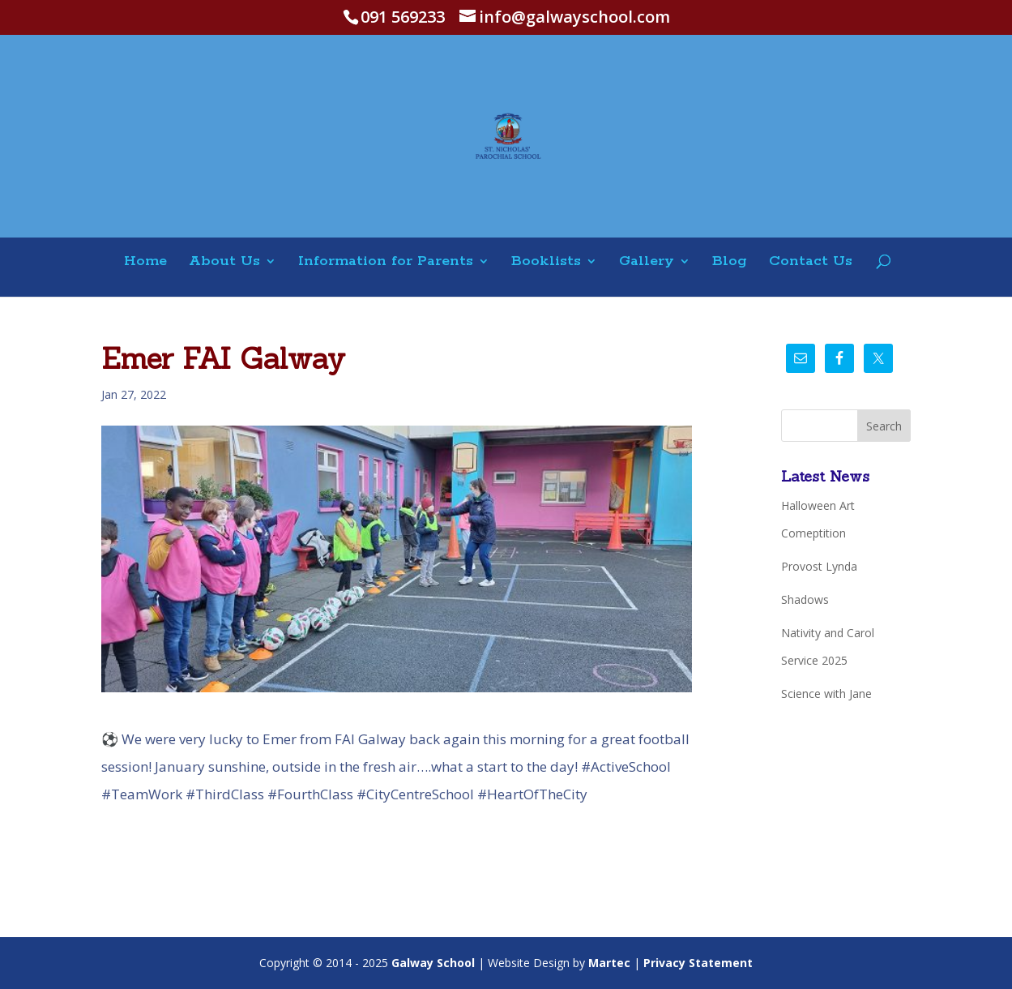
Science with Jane (826, 693)
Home (145, 262)
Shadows (805, 599)
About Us (224, 262)
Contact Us (810, 262)
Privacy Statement (698, 962)
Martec (609, 962)
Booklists (546, 262)
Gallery (646, 262)
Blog (729, 262)
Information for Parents (385, 262)
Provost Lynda (819, 566)
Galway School (433, 962)
